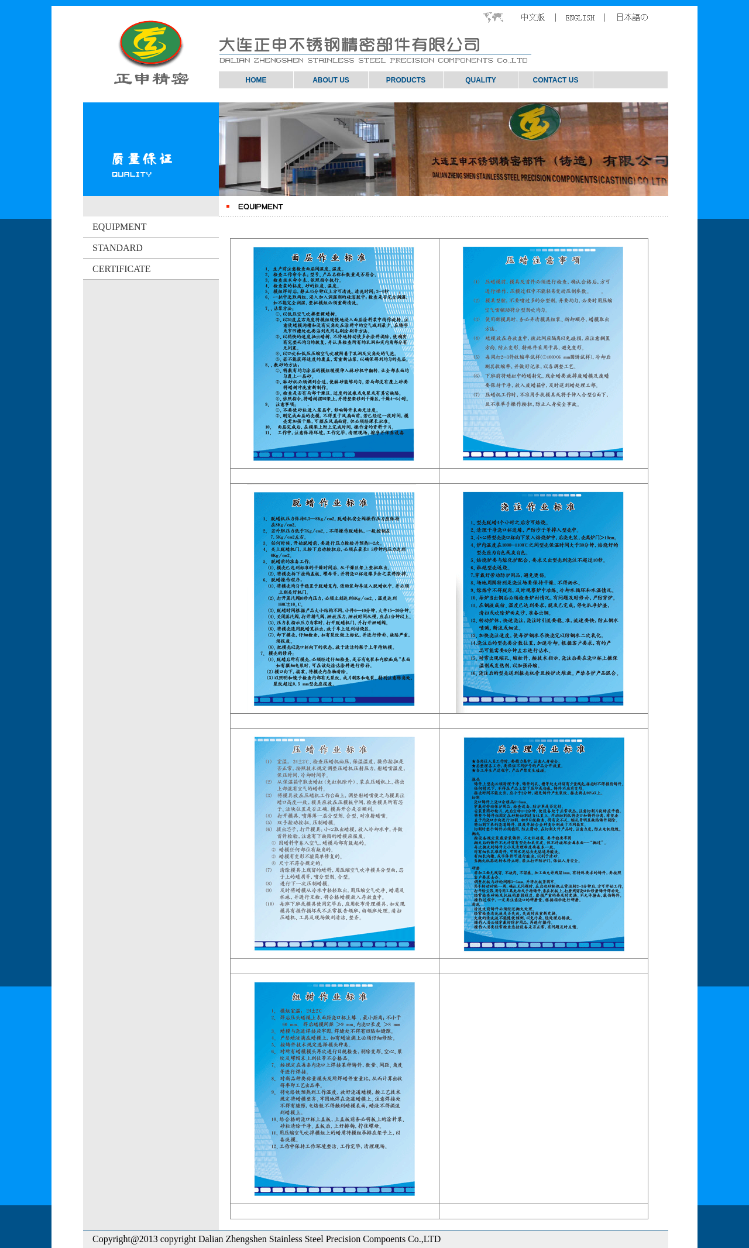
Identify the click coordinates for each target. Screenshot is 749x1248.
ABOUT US (330, 80)
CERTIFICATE (116, 269)
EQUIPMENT (114, 227)
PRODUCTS (405, 80)
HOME (256, 80)
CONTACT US (556, 80)
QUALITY (480, 80)
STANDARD (113, 248)
